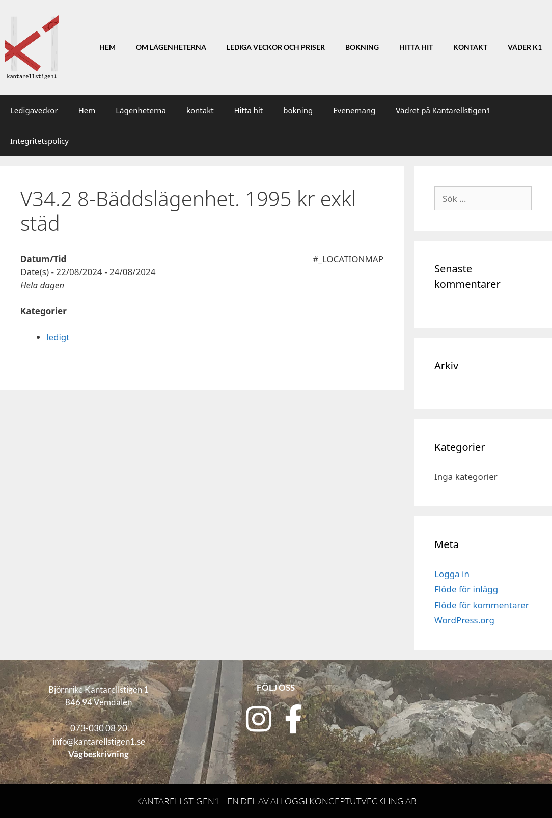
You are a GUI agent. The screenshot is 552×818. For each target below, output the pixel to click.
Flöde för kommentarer (481, 605)
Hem (107, 47)
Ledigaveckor (34, 110)
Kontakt (470, 47)
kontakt (200, 110)
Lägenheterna (141, 110)
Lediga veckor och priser (276, 47)
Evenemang (354, 110)
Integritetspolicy (39, 140)
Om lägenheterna (171, 47)
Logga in (452, 574)
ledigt (57, 337)
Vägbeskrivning (98, 754)
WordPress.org (464, 620)
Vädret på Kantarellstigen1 (443, 110)
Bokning (362, 47)
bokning (298, 110)
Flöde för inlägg (466, 589)
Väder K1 (525, 47)
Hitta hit (416, 47)
